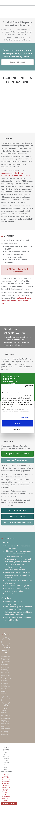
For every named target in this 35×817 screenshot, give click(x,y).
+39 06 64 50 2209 (17, 510)
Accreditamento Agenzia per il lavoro (5, 797)
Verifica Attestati (9, 804)
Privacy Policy (5, 778)
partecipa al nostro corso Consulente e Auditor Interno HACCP (16, 301)
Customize (17, 429)
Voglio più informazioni (17, 460)
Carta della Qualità (5, 775)
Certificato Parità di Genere (5, 792)
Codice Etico (6, 784)
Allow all (17, 423)
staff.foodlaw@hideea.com (17, 522)
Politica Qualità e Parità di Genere (6, 787)
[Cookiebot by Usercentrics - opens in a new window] (25, 386)
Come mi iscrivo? (17, 62)
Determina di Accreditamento (5, 781)
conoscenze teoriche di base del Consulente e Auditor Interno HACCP (15, 174)
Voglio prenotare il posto (17, 453)
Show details (25, 417)
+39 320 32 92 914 (18, 516)
